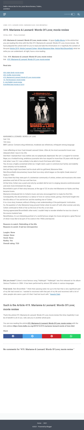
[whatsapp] (71, 336)
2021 (45, 423)
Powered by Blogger (45, 426)
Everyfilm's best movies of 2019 (13, 84)
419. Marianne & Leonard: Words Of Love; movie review (28, 59)
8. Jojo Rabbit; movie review (12, 82)
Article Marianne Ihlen (46, 48)
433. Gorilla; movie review (11, 75)
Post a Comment (19, 35)
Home (39, 423)
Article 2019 (14, 48)
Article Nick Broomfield (64, 48)
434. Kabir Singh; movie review (13, 72)
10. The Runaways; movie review (14, 80)
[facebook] (13, 336)
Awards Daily (55, 294)
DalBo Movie (60, 40)
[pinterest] (51, 336)
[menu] (4, 14)
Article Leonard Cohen (28, 48)
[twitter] (32, 336)
